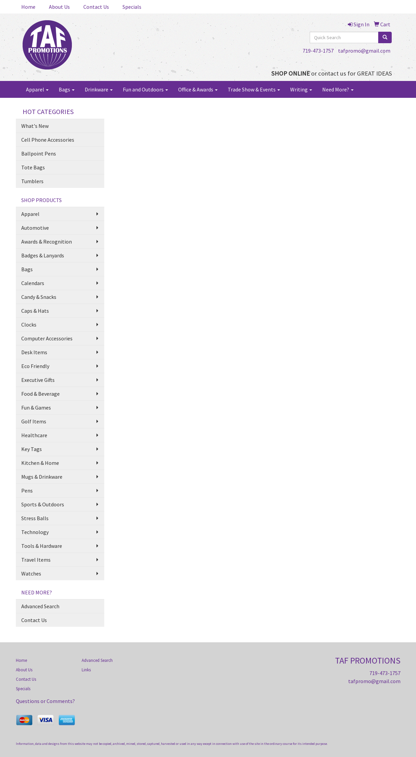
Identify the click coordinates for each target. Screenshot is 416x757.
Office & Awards (198, 89)
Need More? (338, 89)
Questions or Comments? (45, 701)
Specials (131, 6)
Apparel (37, 89)
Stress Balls (35, 518)
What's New (35, 125)
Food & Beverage (40, 393)
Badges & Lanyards (42, 255)
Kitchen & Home (40, 462)
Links (86, 670)
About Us (59, 6)
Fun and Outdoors (145, 89)
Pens (27, 490)
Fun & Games (36, 407)
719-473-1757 (318, 50)
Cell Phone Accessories (47, 139)
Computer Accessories (47, 338)
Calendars (32, 283)
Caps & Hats (35, 310)
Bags (67, 89)
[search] (385, 37)
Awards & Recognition (46, 241)
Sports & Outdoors (42, 504)
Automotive (35, 227)
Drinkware (99, 89)
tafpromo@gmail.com (364, 50)
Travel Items (36, 559)
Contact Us (96, 6)
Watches (31, 573)
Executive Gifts (38, 379)
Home (28, 6)
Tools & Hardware (41, 545)
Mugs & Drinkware (41, 476)
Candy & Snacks (38, 296)
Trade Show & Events (254, 89)
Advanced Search (40, 606)
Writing (301, 89)
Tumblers (32, 181)
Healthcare (34, 435)
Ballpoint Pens (38, 153)
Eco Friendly (35, 366)
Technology (35, 532)
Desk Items (34, 352)
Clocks (28, 324)
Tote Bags (33, 167)
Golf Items (33, 421)
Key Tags (31, 449)
